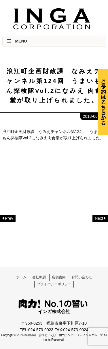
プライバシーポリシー (54, 284)
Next (99, 218)
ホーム (21, 277)
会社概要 (39, 277)
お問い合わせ (81, 277)
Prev (9, 218)
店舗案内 (59, 277)
